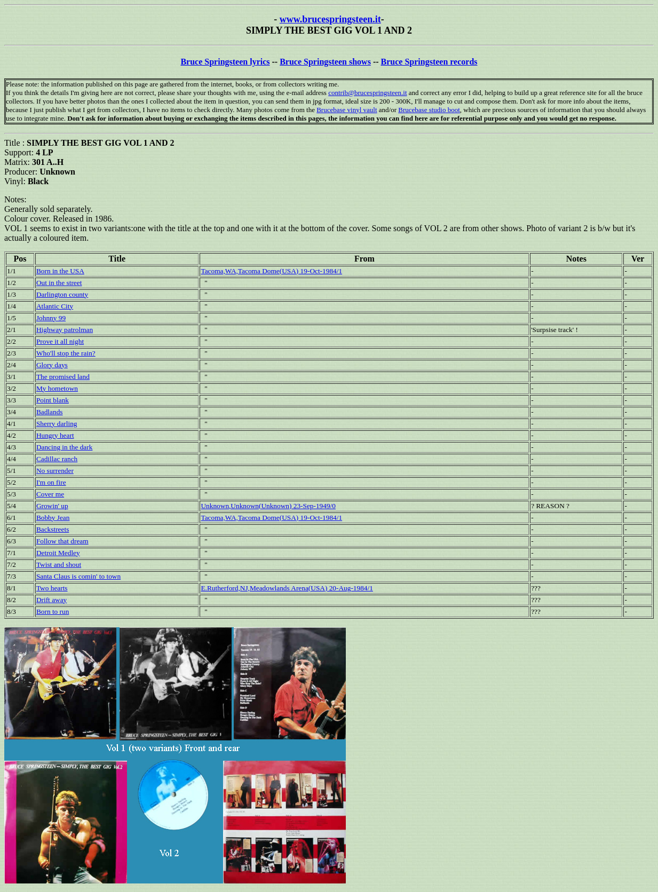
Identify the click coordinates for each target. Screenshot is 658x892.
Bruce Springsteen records (429, 61)
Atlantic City (54, 306)
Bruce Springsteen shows (325, 61)
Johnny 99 (51, 318)
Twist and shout (58, 565)
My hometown (57, 388)
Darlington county (62, 294)
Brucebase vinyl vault (346, 110)
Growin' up (52, 506)
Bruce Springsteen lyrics (224, 61)
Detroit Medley (58, 553)
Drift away (51, 600)
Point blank (52, 400)
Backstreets (52, 529)
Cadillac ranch (56, 459)
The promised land (63, 377)
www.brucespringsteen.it (330, 19)
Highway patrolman (64, 330)
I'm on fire (51, 482)
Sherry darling (56, 424)
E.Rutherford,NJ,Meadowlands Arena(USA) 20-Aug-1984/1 (286, 588)
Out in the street (59, 283)
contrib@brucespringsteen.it (367, 93)
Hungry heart (55, 435)
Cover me (50, 494)
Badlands (49, 412)
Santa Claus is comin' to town (78, 576)
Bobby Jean (53, 518)
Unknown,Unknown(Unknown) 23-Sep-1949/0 (268, 506)
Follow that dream (62, 541)
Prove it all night (60, 341)
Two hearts (52, 588)
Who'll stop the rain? (66, 353)
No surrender (55, 471)
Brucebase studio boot (429, 110)
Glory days (52, 365)
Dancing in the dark (64, 447)
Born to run (52, 611)
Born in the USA (60, 271)
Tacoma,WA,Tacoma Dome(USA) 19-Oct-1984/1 (271, 271)
